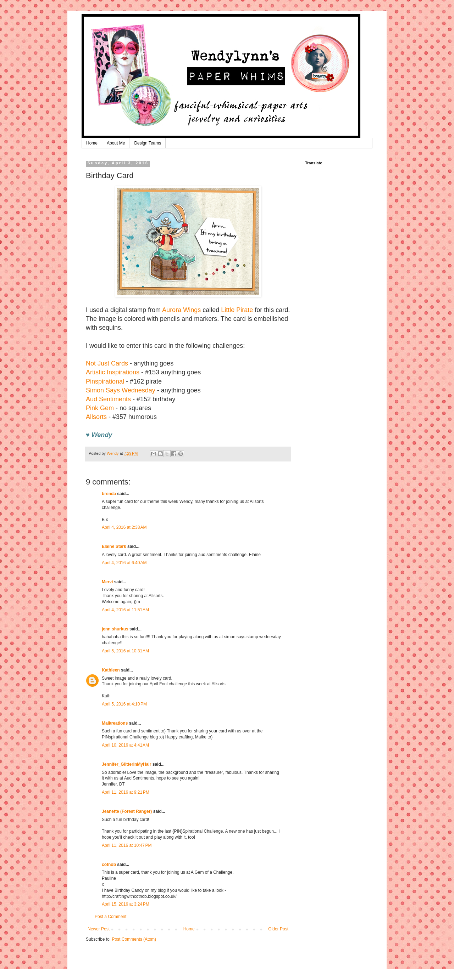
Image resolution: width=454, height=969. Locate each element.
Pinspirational (105, 381)
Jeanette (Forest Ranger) (127, 811)
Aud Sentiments (108, 399)
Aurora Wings (181, 309)
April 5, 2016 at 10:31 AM (125, 650)
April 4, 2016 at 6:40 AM (124, 562)
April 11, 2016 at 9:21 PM (125, 792)
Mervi (107, 581)
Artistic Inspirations (112, 372)
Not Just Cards (107, 363)
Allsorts (96, 416)
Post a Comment (110, 916)
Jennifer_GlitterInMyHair (126, 764)
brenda (109, 493)
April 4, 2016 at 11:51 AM (125, 609)
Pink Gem (100, 408)
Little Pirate (237, 309)
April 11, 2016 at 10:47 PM (126, 845)
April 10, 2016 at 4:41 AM (125, 745)
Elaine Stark (114, 546)
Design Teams (147, 143)
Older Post (278, 928)
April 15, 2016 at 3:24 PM (125, 904)
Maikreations (115, 723)
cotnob (109, 864)
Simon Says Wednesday (120, 390)
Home (92, 143)
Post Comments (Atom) (134, 939)
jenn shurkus (115, 629)
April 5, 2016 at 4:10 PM (124, 704)
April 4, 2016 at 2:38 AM (124, 527)
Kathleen (111, 670)
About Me (116, 143)
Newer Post (99, 928)
